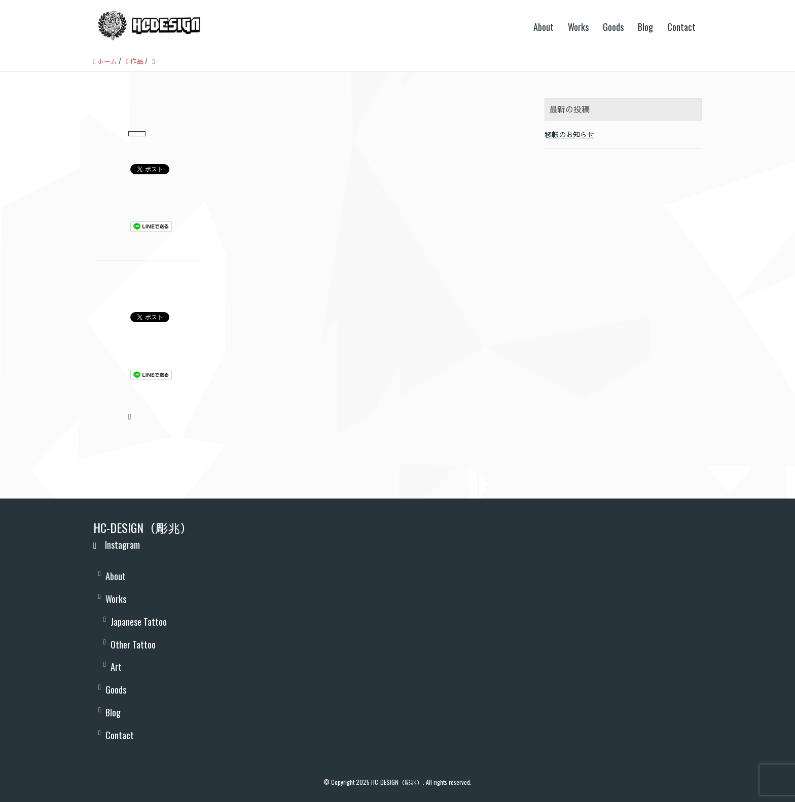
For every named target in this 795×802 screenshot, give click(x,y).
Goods (613, 26)
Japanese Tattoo (139, 621)
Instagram (116, 544)
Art (116, 666)
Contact (681, 26)
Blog (645, 26)
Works (578, 26)
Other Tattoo (133, 644)
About (543, 26)
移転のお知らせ (569, 134)
